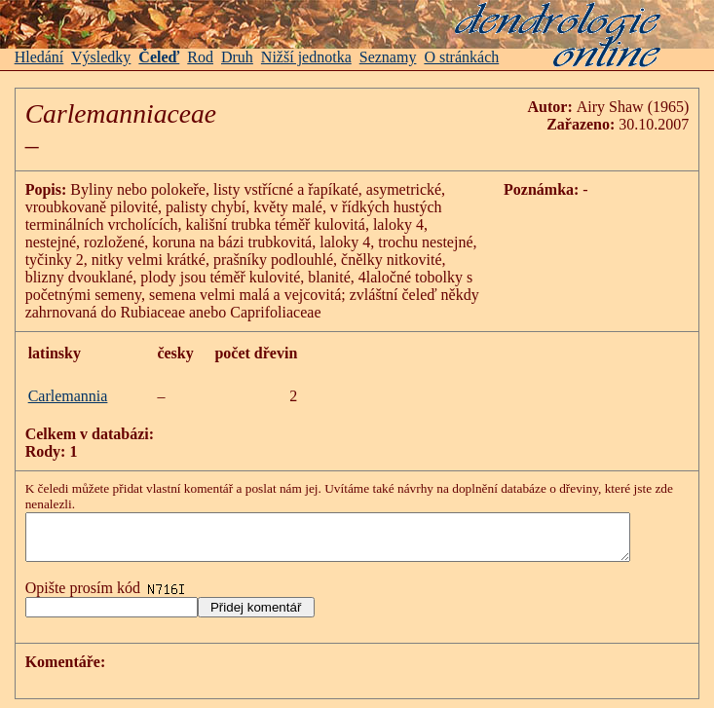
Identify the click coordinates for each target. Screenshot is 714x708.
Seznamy (388, 57)
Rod (200, 57)
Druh (237, 57)
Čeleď (158, 57)
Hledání (39, 57)
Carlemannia (68, 396)
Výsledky (101, 57)
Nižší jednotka (306, 57)
